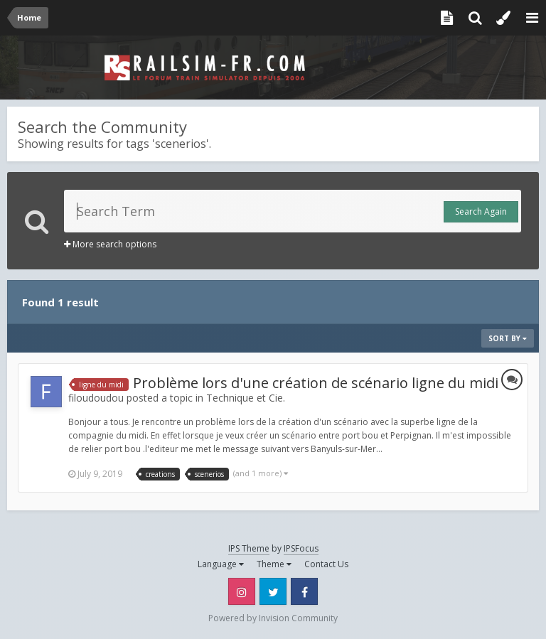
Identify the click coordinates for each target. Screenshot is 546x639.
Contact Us (326, 564)
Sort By (507, 338)
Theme (274, 564)
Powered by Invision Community (273, 618)
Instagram (241, 591)
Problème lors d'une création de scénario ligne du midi (315, 382)
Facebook (304, 591)
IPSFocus (301, 548)
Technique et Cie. (245, 397)
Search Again (481, 211)
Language (221, 564)
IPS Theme (248, 548)
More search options (110, 244)
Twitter (273, 591)
